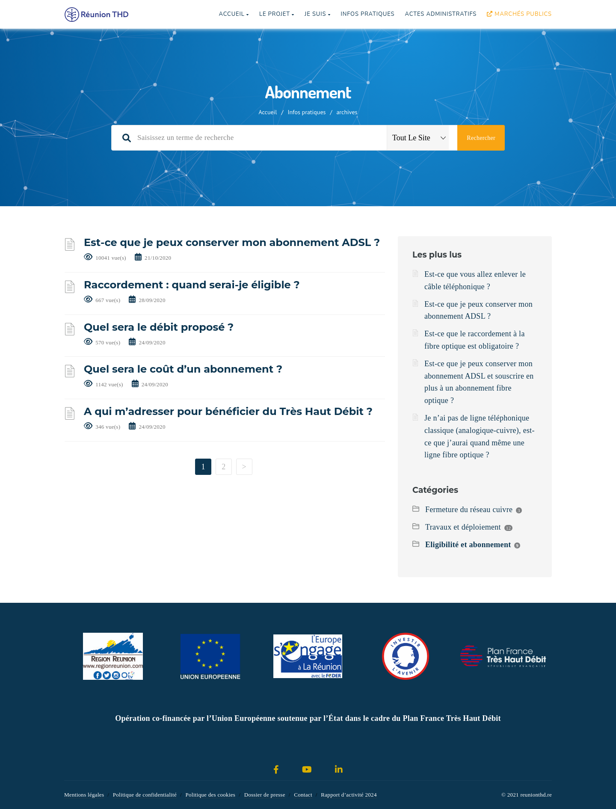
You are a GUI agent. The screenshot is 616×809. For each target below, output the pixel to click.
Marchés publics (519, 14)
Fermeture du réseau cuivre (468, 509)
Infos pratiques (367, 14)
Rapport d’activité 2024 (348, 794)
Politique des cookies (210, 794)
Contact (303, 794)
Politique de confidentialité (145, 794)
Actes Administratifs (441, 14)
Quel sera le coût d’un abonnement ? (183, 369)
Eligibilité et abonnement (468, 544)
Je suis (317, 14)
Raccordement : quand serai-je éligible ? (192, 285)
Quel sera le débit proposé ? (159, 327)
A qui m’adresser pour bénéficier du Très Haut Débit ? (228, 411)
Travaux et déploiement (463, 527)
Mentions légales (84, 794)
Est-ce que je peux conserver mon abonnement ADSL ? (232, 242)
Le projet (276, 14)
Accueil (234, 14)
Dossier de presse (264, 794)
